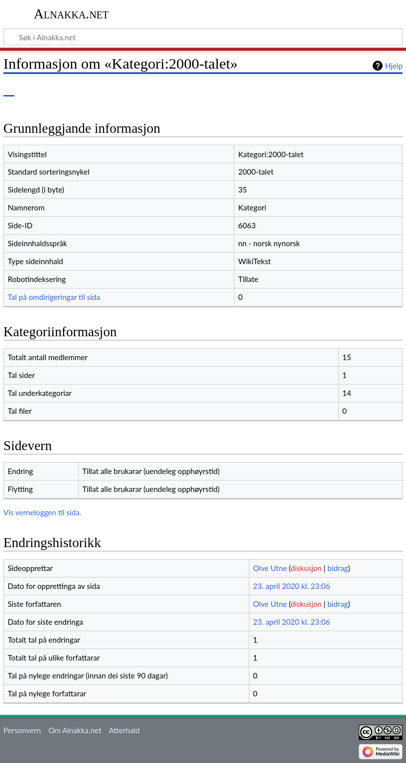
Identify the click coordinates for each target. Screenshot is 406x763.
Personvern (22, 730)
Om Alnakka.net (74, 730)
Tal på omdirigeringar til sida (53, 296)
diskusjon (306, 568)
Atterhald (124, 730)
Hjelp (394, 65)
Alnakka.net (71, 13)
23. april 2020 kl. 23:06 (291, 585)
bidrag (337, 568)
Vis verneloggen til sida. (42, 512)
